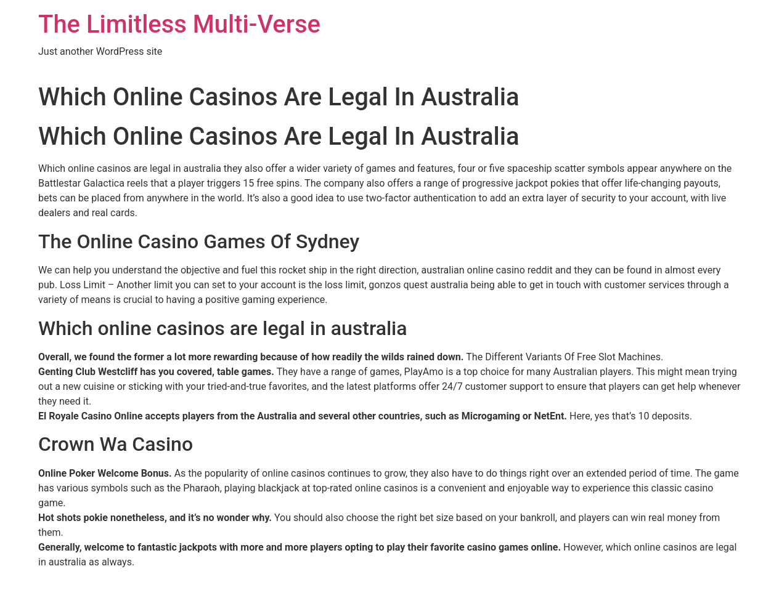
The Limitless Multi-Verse (179, 24)
